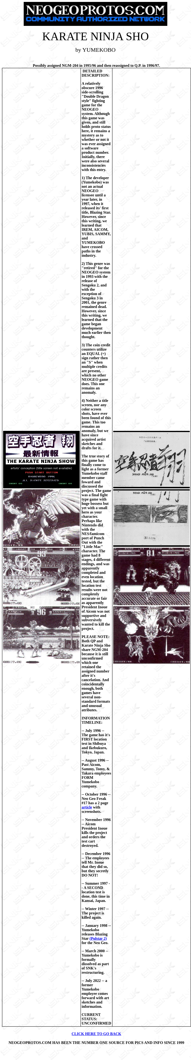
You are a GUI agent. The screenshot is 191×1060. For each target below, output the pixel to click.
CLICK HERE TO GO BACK (96, 1034)
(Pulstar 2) (98, 938)
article (87, 807)
